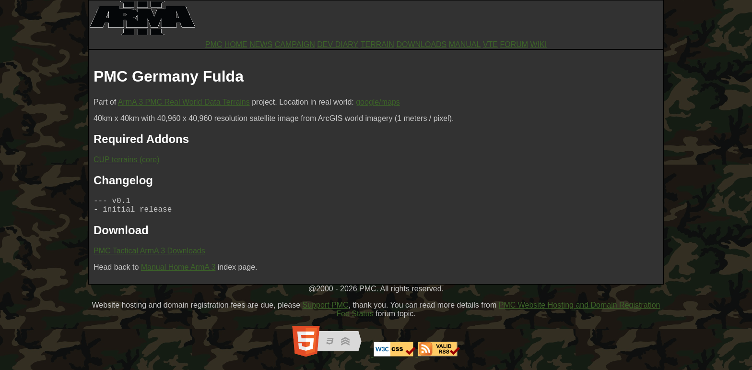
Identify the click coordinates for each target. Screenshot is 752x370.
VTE (490, 44)
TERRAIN (377, 44)
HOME (235, 44)
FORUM (514, 44)
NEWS (260, 44)
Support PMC (326, 309)
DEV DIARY (337, 44)
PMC (214, 44)
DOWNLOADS (421, 44)
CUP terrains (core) (127, 159)
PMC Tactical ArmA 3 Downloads (149, 255)
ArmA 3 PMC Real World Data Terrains (184, 102)
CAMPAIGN (295, 44)
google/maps (378, 102)
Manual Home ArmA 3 (178, 271)
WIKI (538, 44)
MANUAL (465, 44)
